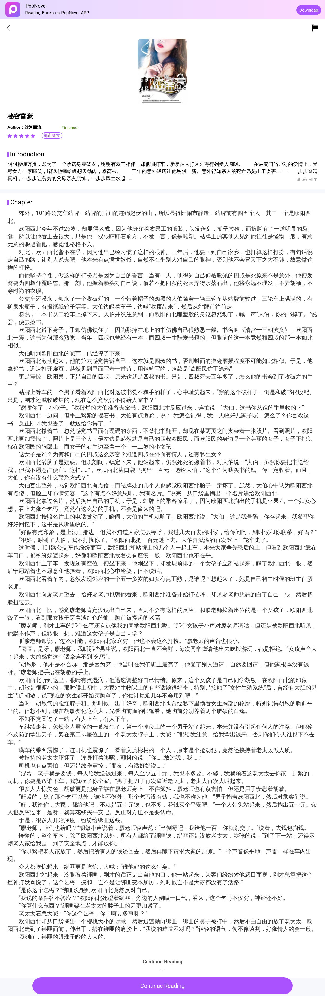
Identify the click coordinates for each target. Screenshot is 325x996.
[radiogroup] (21, 136)
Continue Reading (162, 986)
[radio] (10, 136)
